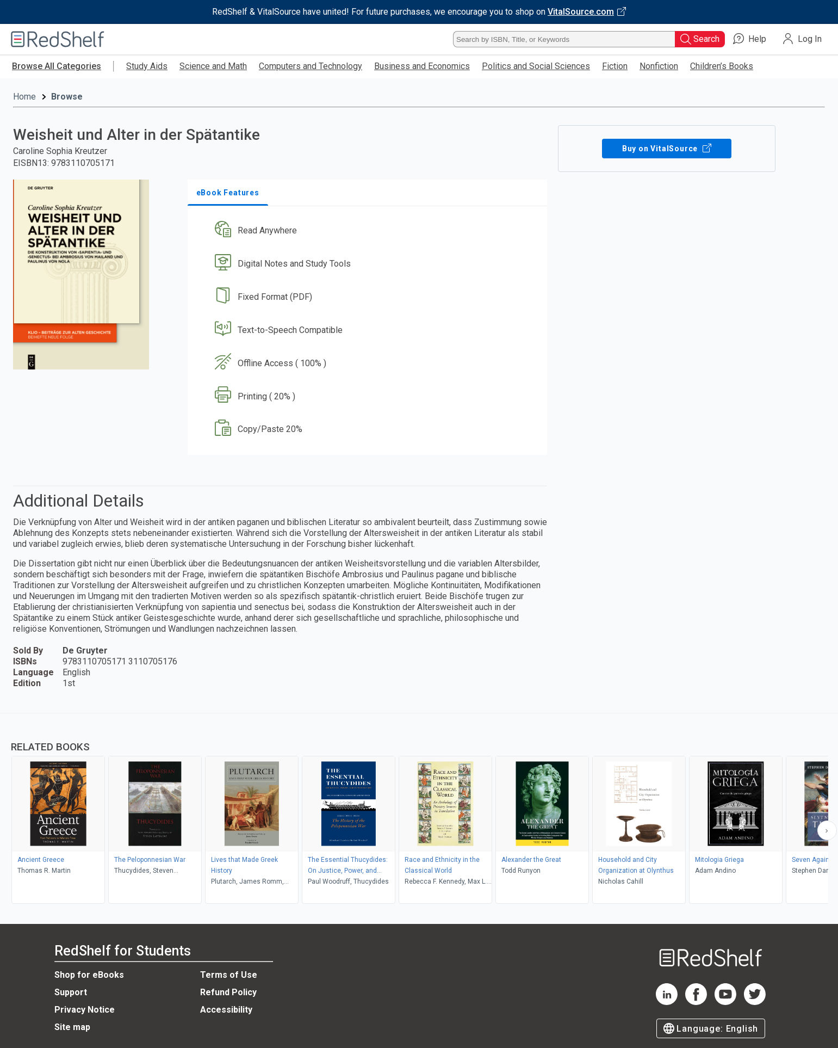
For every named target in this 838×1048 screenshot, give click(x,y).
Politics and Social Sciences (536, 66)
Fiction (615, 66)
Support (70, 992)
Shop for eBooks (89, 975)
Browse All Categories (56, 66)
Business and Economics (422, 66)
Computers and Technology (310, 66)
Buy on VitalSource (667, 148)
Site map (72, 1027)
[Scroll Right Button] (827, 830)
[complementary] (419, 810)
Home (24, 96)
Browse (67, 96)
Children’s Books (721, 66)
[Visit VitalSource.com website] (419, 12)
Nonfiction (659, 66)
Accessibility (226, 1009)
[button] (369, 231)
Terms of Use (228, 975)
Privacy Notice (84, 1009)
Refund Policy (228, 992)
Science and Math (213, 66)
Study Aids (146, 66)
